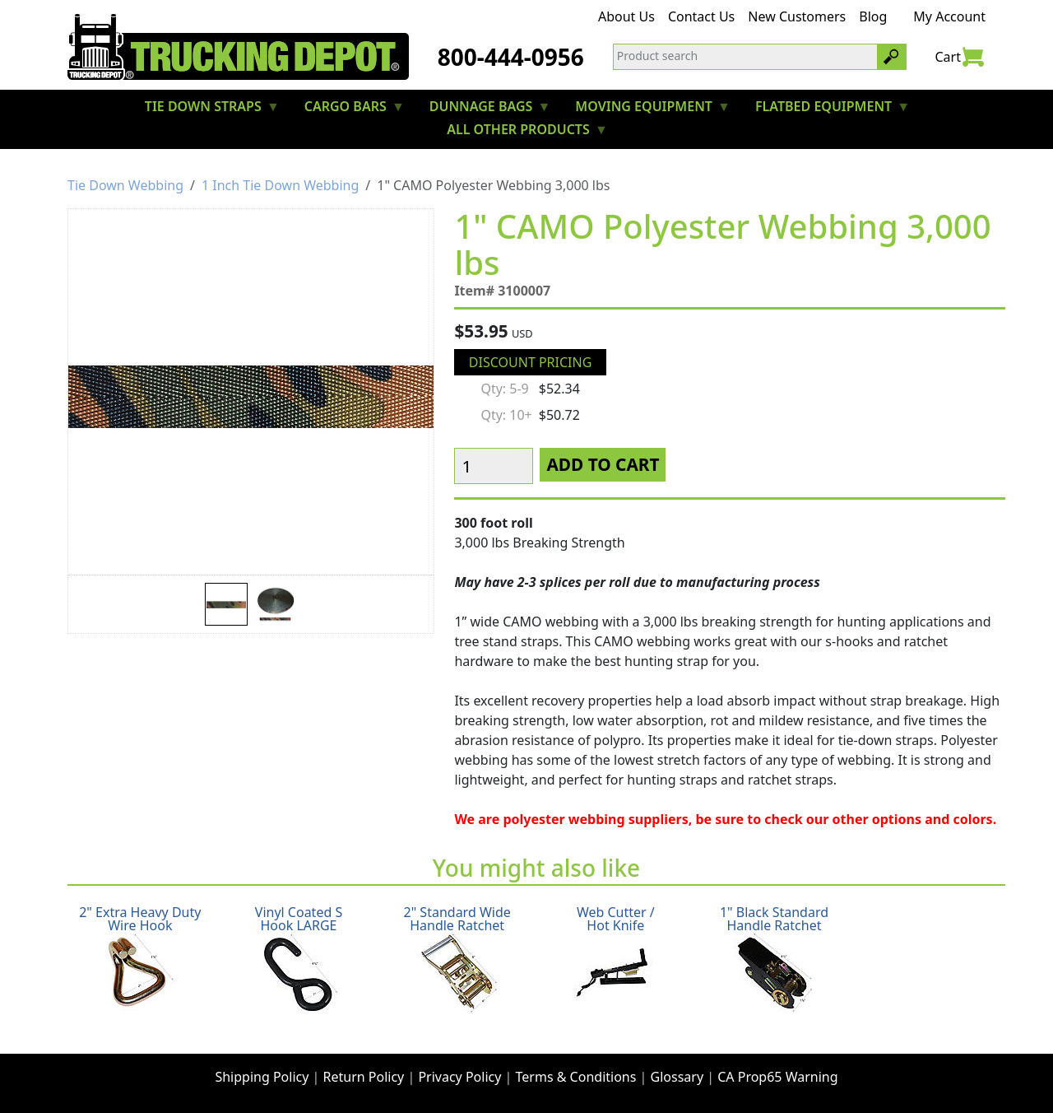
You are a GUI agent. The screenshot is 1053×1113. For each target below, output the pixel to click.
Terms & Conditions (576, 1077)
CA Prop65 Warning (777, 1077)
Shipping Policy (261, 1077)
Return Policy (364, 1077)
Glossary (677, 1077)
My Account (949, 16)
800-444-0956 (511, 56)
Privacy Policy (459, 1077)
